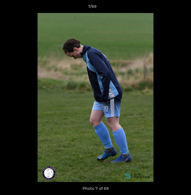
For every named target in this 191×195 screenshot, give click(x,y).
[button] (171, 7)
